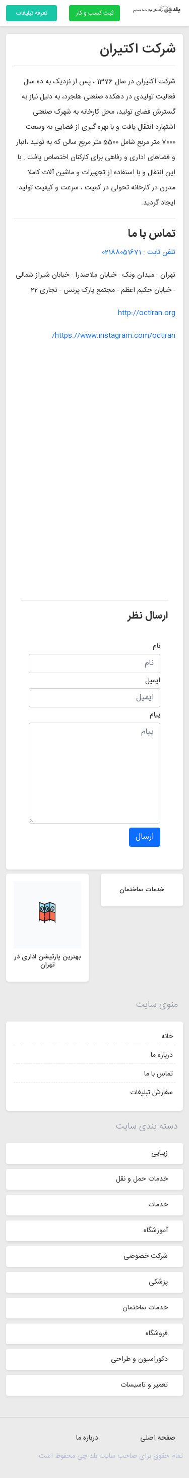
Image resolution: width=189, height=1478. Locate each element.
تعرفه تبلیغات (31, 13)
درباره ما (162, 1055)
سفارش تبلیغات (151, 1093)
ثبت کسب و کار (94, 13)
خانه (167, 1037)
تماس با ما (158, 1074)
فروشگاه (157, 1334)
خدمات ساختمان (145, 1308)
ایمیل (152, 681)
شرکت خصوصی (145, 1256)
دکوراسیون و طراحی (139, 1359)
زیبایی (159, 1153)
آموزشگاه (156, 1231)
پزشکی (158, 1282)
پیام (155, 715)
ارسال (145, 837)
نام (156, 646)
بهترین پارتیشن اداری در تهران (47, 961)
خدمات (158, 1205)
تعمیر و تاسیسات (144, 1385)
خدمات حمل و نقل (142, 1179)
